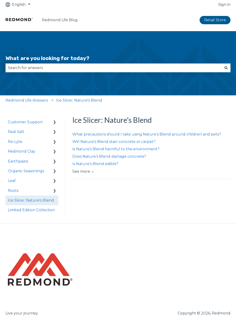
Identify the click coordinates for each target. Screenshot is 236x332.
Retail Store (215, 20)
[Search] (226, 67)
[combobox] (114, 67)
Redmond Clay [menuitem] (21, 151)
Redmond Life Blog (60, 20)
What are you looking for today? (47, 58)
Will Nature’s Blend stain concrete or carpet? (114, 141)
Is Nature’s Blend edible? (95, 164)
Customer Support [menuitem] (25, 122)
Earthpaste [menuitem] (18, 161)
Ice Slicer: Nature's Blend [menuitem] (31, 200)
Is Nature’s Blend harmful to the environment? (115, 149)
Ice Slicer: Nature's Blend (79, 100)
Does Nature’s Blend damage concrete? (109, 156)
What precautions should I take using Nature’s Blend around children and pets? (146, 134)
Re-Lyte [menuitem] (15, 141)
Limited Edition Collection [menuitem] (31, 210)
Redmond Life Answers (27, 100)
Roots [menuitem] (13, 190)
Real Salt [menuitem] (16, 132)
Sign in (224, 4)
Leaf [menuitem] (12, 180)
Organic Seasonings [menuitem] (26, 171)
